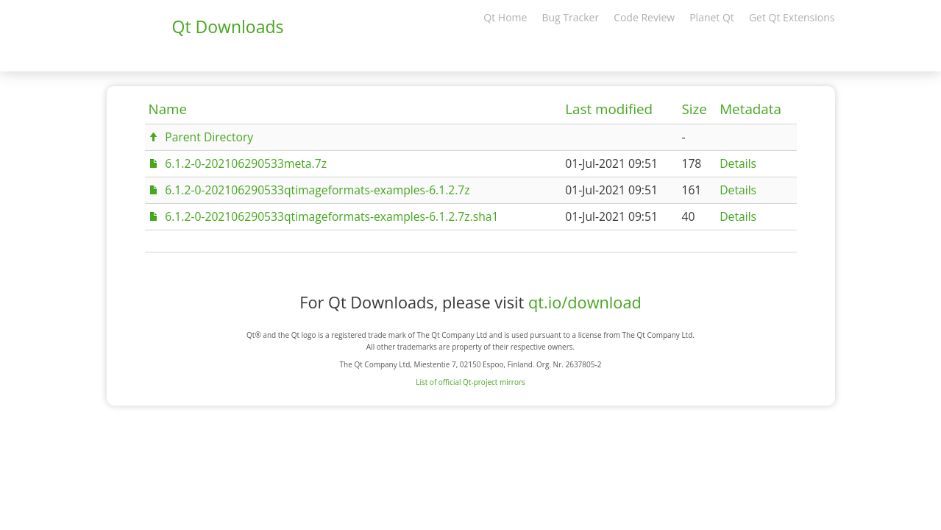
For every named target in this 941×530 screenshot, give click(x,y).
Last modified (609, 109)
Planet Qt (711, 17)
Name (168, 109)
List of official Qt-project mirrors (470, 382)
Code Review (644, 17)
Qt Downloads (228, 26)
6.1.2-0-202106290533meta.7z (246, 163)
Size (693, 109)
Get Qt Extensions (792, 17)
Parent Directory (209, 137)
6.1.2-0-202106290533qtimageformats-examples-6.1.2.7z (317, 190)
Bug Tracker (570, 17)
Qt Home (505, 17)
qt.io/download (585, 302)
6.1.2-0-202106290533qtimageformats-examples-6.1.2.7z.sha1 (331, 216)
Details (738, 163)
